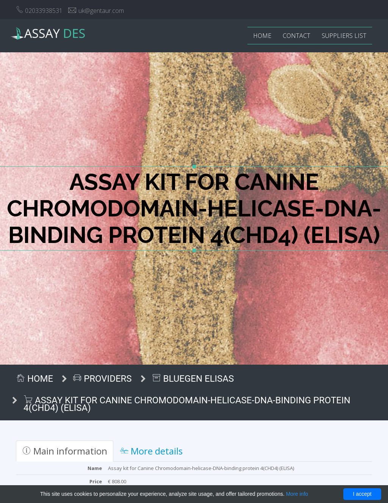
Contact (296, 35)
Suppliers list (344, 35)
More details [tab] (151, 451)
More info (297, 494)
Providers (102, 378)
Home (262, 35)
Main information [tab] (64, 451)
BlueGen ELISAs (193, 378)
